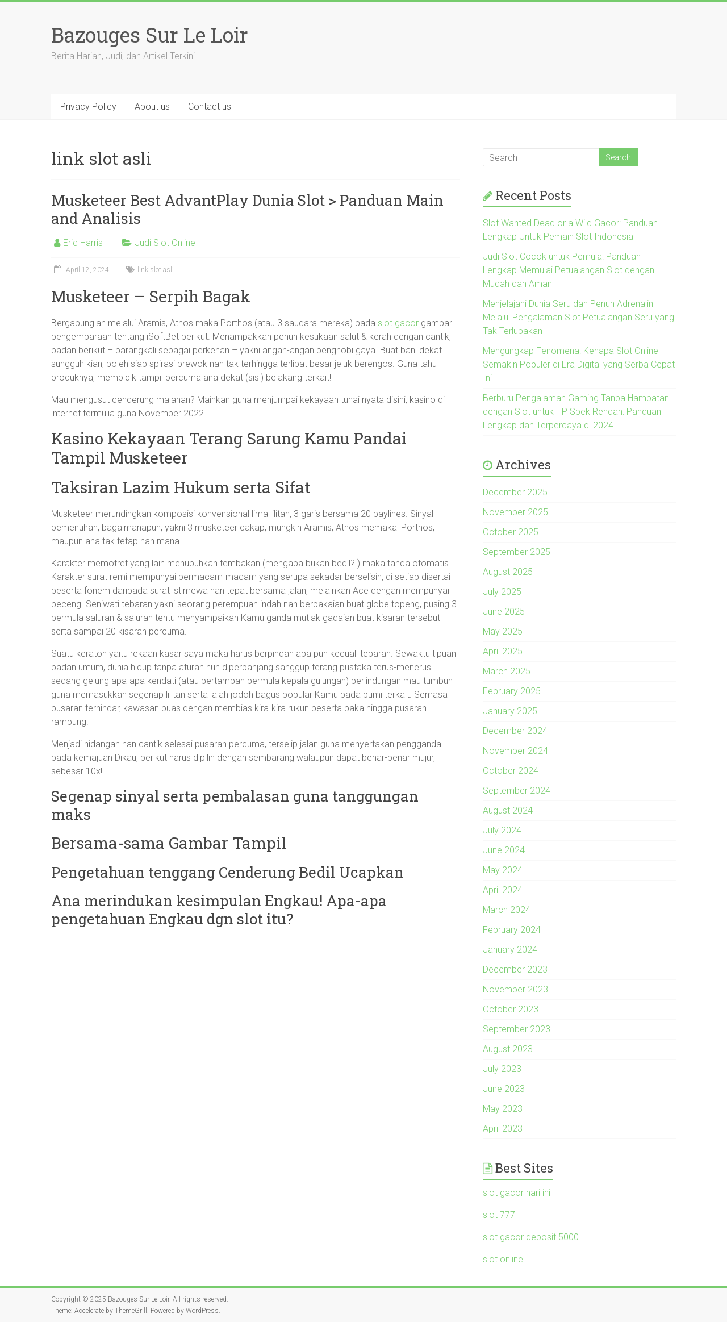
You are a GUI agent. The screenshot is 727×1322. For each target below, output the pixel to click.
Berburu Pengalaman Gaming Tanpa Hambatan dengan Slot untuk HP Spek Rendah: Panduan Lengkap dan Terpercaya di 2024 (576, 412)
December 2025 (515, 492)
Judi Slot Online (165, 242)
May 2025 (503, 631)
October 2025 (510, 532)
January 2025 (510, 711)
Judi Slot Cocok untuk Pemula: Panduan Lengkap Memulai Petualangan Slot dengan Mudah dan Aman (568, 270)
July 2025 (502, 591)
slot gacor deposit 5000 (531, 1237)
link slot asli (155, 270)
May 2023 (503, 1108)
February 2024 (512, 929)
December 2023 (515, 969)
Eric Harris (83, 242)
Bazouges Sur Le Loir (149, 34)
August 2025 (508, 571)
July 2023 (502, 1069)
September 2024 (516, 790)
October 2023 (510, 1009)
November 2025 (515, 512)
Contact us (209, 106)
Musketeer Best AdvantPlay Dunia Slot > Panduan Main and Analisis (247, 209)
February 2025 (512, 691)
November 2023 (515, 989)
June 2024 (504, 850)
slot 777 (499, 1215)
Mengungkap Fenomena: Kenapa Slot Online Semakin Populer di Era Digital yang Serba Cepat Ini (579, 364)
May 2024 (503, 870)
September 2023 (516, 1029)
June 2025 (504, 611)
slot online (503, 1259)
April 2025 (503, 651)
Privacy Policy (88, 106)
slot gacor (398, 323)
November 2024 (515, 750)
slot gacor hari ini (516, 1192)
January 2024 (510, 949)
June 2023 (504, 1088)
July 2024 (502, 830)
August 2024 (508, 810)
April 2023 (503, 1128)
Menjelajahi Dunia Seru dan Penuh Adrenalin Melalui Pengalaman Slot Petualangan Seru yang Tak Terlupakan (578, 317)
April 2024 (503, 890)
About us (152, 106)
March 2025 (506, 671)
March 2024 (506, 909)
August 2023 (508, 1049)
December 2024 (515, 730)
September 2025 (516, 552)
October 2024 (510, 770)
